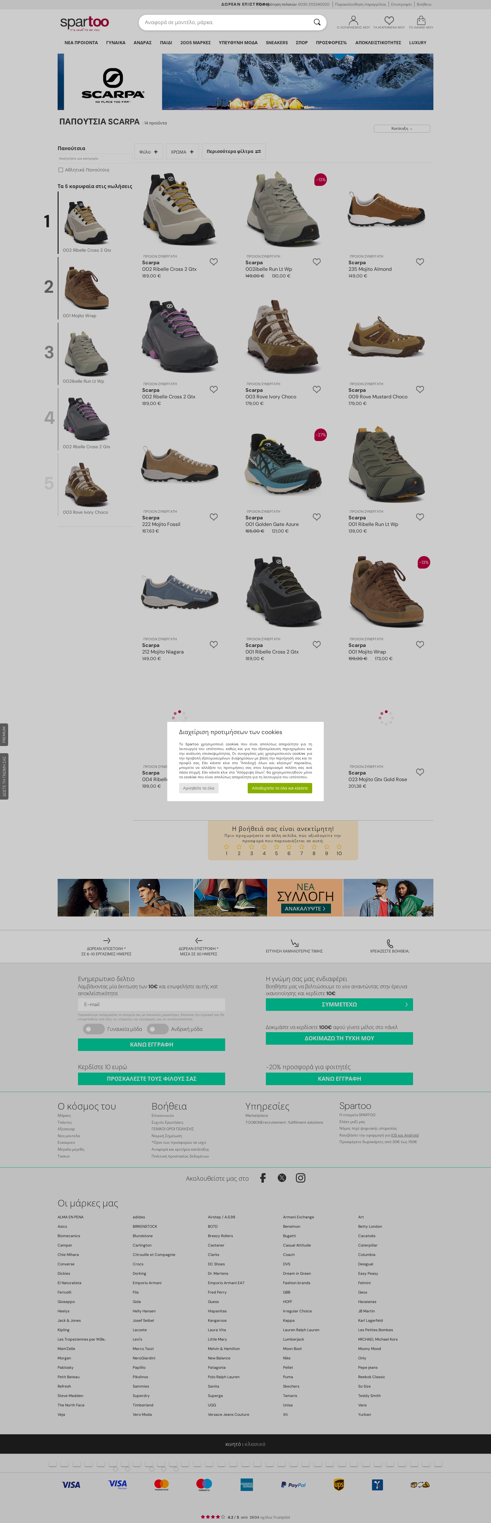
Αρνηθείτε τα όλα (198, 788)
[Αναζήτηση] (317, 22)
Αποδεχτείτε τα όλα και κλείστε (280, 788)
